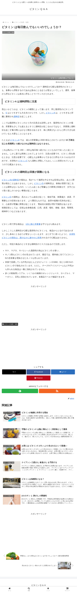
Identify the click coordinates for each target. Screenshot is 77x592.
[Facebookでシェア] (38, 371)
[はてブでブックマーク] (63, 371)
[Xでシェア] (14, 371)
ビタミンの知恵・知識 (9, 324)
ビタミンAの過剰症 (10, 180)
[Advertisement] (38, 303)
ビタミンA (50, 113)
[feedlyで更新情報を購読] (20, 391)
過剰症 (17, 116)
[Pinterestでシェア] (38, 378)
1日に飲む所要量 (33, 224)
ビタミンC (23, 161)
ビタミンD (39, 183)
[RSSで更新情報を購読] (57, 391)
